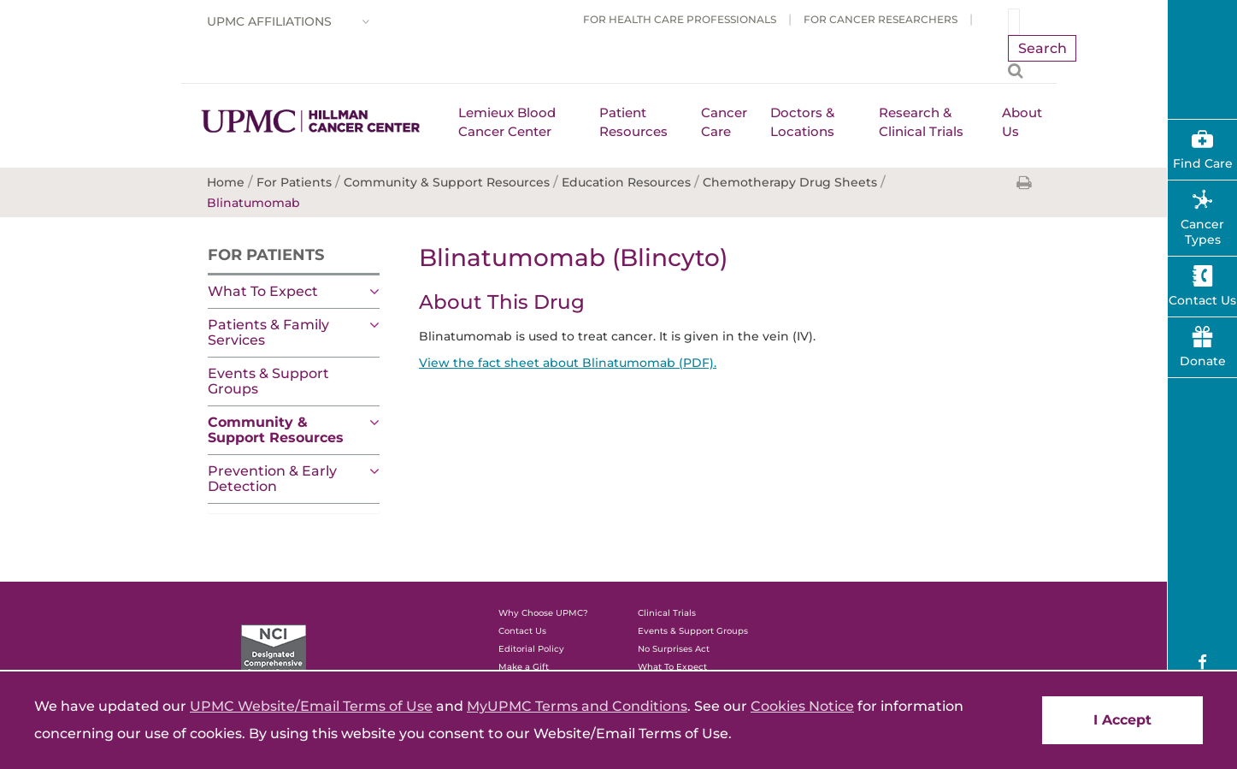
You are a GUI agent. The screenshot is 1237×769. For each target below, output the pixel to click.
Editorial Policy (531, 648)
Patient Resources (633, 122)
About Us (1022, 122)
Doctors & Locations (802, 122)
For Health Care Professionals (679, 19)
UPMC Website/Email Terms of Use (311, 706)
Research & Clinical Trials (921, 122)
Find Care (1203, 163)
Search (1042, 48)
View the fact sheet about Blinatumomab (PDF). (567, 362)
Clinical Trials (667, 612)
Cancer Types (1202, 231)
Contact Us (522, 630)
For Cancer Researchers (880, 19)
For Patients (266, 254)
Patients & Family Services (268, 332)
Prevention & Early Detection (272, 478)
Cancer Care (724, 122)
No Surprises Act (674, 648)
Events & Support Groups (268, 381)
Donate (1203, 361)
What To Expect (263, 291)
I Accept (1122, 720)
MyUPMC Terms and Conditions (577, 706)
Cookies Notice (802, 706)
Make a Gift (523, 666)
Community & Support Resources (276, 430)
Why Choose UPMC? (543, 612)
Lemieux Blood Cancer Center (507, 122)
